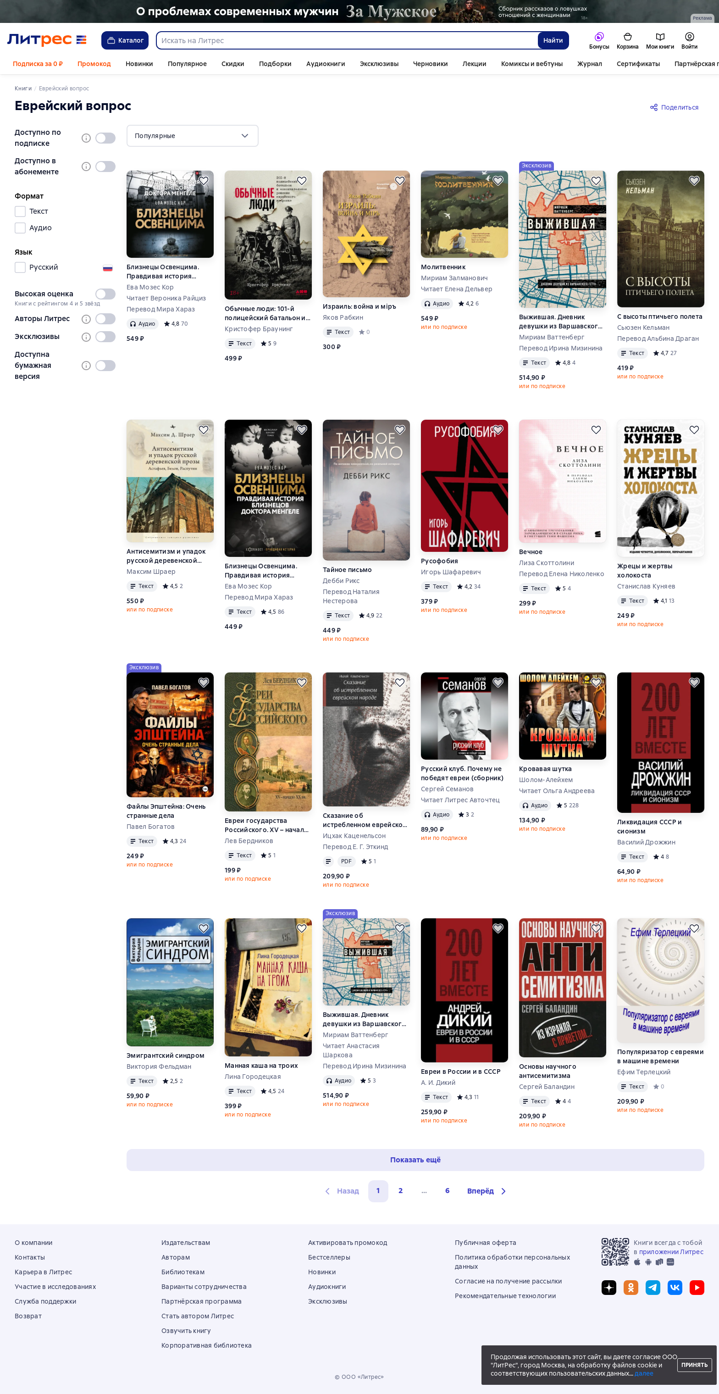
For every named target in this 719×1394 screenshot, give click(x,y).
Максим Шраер (151, 571)
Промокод (94, 64)
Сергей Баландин (547, 1087)
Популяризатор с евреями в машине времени (660, 1056)
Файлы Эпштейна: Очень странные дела (166, 811)
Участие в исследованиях (55, 1287)
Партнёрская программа (201, 1301)
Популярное (187, 64)
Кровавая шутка (545, 769)
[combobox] (346, 40)
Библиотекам (183, 1272)
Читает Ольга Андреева (557, 791)
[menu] (193, 136)
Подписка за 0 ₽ (38, 64)
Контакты (30, 1257)
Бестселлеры (329, 1257)
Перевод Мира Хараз (161, 309)
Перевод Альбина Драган (658, 338)
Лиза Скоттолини (546, 563)
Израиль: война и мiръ (359, 306)
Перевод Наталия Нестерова (351, 596)
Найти (553, 40)
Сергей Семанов (447, 789)
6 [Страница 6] (447, 1190)
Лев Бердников (249, 841)
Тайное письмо (347, 570)
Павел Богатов (151, 826)
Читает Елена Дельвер (456, 289)
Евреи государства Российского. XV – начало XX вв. (266, 825)
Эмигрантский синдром (166, 1055)
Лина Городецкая (253, 1076)
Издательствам (185, 1242)
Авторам (175, 1257)
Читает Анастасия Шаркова (351, 1050)
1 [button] (378, 1190)
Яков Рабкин (343, 317)
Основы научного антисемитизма (547, 1071)
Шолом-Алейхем (546, 780)
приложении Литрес (671, 1252)
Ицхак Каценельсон (354, 836)
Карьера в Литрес (43, 1272)
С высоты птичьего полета (659, 316)
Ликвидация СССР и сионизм (649, 826)
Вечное (531, 552)
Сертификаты (638, 64)
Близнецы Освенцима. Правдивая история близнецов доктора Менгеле (163, 272)
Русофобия (439, 561)
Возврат (28, 1316)
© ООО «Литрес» (359, 1377)
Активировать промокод (347, 1242)
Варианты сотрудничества (204, 1287)
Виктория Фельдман (159, 1066)
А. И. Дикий (438, 1082)
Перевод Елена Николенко (561, 574)
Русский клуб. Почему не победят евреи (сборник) (462, 773)
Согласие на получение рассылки (508, 1281)
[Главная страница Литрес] (47, 40)
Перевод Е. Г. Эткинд (355, 847)
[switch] (105, 138)
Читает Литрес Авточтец (460, 800)
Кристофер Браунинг (259, 329)
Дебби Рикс (341, 581)
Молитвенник (443, 267)
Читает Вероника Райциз (166, 298)
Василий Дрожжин (646, 842)
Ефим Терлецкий (644, 1072)
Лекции (475, 64)
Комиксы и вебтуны (532, 64)
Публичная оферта (485, 1242)
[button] (488, 1191)
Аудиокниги (325, 64)
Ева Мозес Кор (150, 287)
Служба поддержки (45, 1301)
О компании (34, 1242)
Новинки (139, 64)
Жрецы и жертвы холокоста (645, 570)
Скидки (232, 64)
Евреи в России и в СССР (461, 1071)
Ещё (681, 64)
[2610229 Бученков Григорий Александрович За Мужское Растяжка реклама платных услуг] (359, 11)
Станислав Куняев (646, 586)
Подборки (275, 64)
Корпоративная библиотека (206, 1345)
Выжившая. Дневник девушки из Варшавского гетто (561, 322)
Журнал (589, 64)
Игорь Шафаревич (451, 572)
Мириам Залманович (454, 278)
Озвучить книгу (186, 1331)
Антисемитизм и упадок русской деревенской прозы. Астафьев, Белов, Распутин (166, 556)
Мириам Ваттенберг (552, 337)
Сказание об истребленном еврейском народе (365, 820)
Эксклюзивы (379, 64)
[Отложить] (203, 180)
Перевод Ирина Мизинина (561, 348)
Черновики (430, 64)
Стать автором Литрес (197, 1316)
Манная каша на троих (261, 1065)
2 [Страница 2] (400, 1190)
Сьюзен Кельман (643, 327)
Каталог (125, 40)
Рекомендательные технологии (505, 1296)
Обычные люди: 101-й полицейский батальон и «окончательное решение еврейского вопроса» (267, 313)
